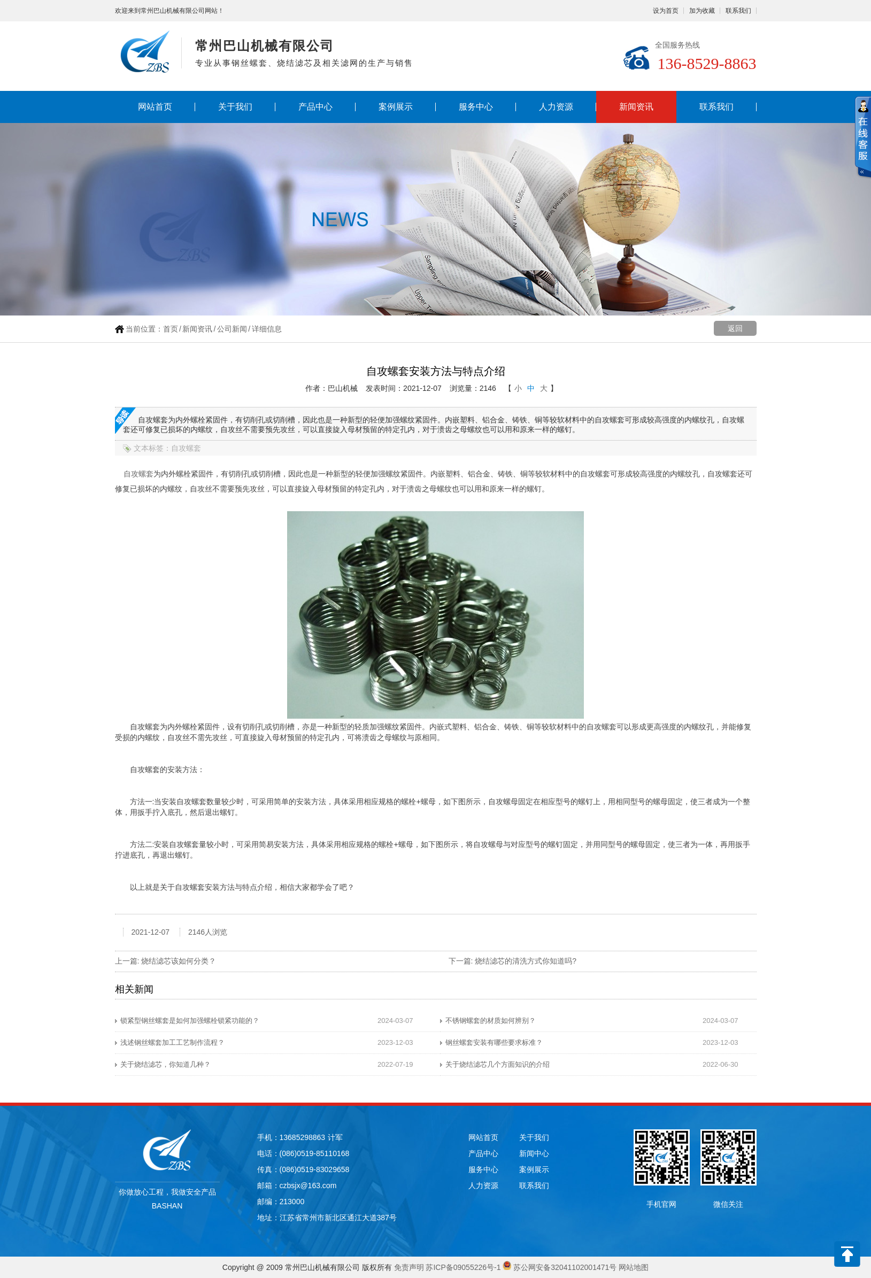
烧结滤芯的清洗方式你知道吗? (525, 961)
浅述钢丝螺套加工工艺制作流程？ (172, 1042)
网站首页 (155, 106)
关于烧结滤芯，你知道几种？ (165, 1064)
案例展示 (396, 106)
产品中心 (315, 106)
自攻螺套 (138, 473)
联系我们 (738, 10)
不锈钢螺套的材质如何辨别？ (490, 1021)
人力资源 (556, 106)
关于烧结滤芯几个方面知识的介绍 (497, 1064)
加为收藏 (702, 10)
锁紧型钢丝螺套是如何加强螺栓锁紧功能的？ (189, 1021)
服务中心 (476, 106)
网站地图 (634, 1267)
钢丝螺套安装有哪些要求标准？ (494, 1042)
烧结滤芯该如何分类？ (178, 961)
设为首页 (666, 10)
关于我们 (235, 106)
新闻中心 (534, 1153)
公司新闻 (232, 329)
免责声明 (409, 1267)
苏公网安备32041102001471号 (564, 1267)
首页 (170, 329)
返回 (735, 328)
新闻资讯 (636, 106)
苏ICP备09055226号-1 (463, 1267)
